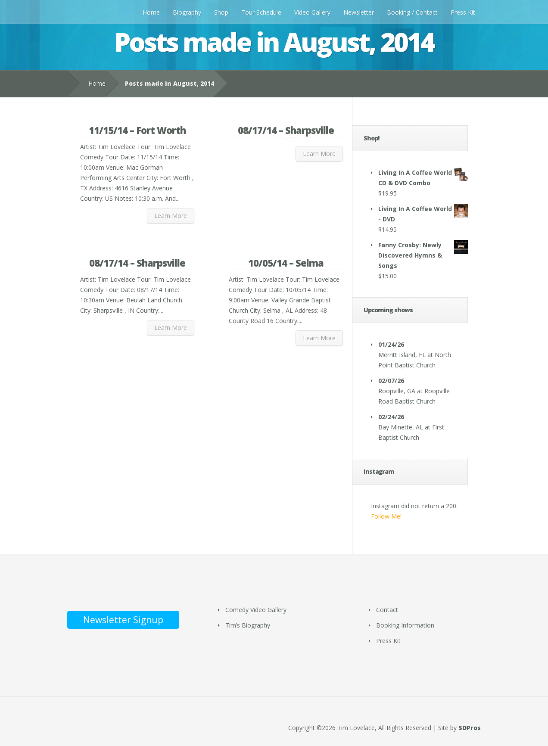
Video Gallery (312, 12)
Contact (387, 610)
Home (151, 12)
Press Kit (463, 12)
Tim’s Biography (247, 625)
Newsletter (358, 12)
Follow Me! (386, 516)
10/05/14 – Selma (286, 262)
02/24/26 (391, 417)
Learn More (170, 215)
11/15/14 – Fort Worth (137, 130)
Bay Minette (395, 427)
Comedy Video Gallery (255, 610)
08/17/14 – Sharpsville (286, 130)
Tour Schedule (261, 12)
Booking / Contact (412, 12)
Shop (221, 12)
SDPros (469, 728)
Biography (187, 12)
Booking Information (405, 625)
